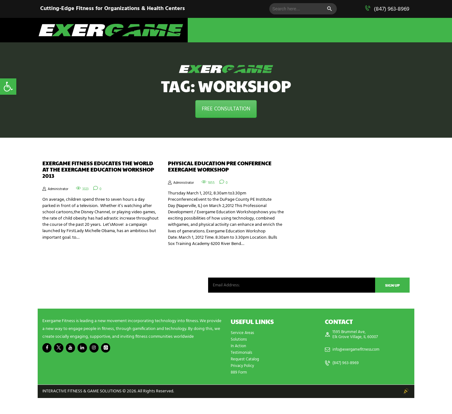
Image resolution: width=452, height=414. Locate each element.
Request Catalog (246, 375)
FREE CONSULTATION (226, 109)
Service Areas (243, 349)
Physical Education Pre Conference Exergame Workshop (210, 171)
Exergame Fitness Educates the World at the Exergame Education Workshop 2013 (97, 171)
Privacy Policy (244, 381)
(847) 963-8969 (391, 9)
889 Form (240, 388)
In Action (239, 362)
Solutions (239, 355)
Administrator (61, 192)
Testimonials (242, 368)
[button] (8, 86)
